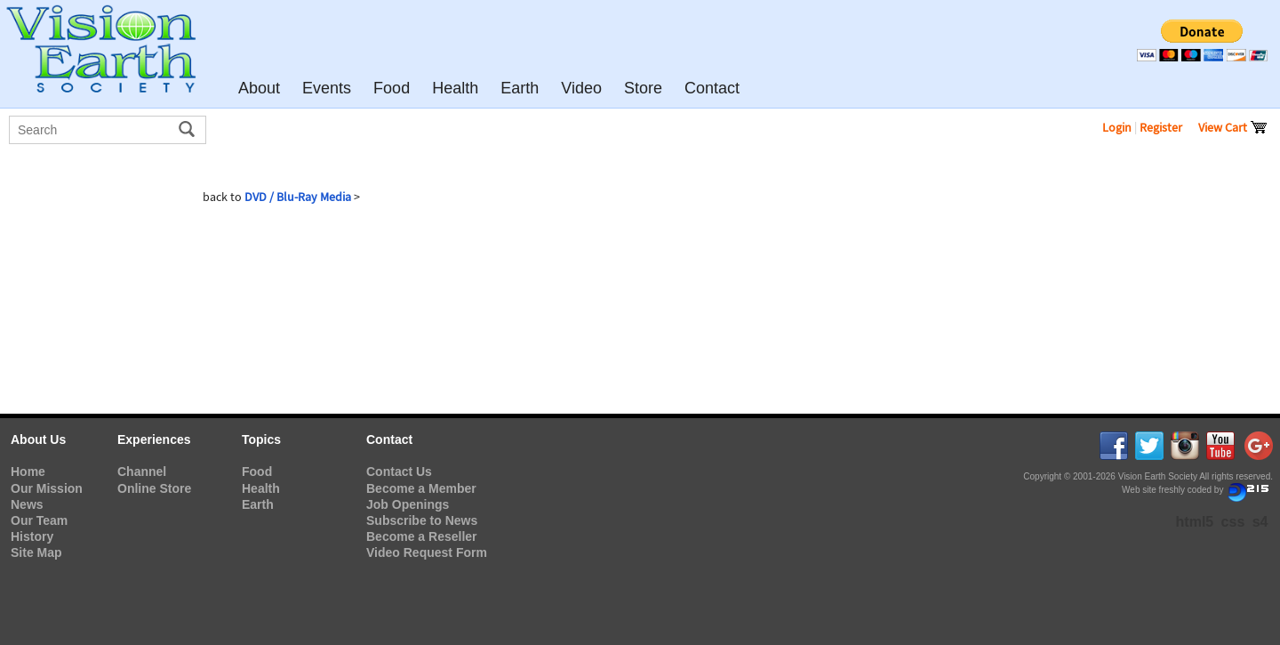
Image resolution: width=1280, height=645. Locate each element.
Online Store (154, 488)
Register (1161, 127)
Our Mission (47, 488)
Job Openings (407, 504)
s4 (1260, 521)
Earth (258, 504)
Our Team (39, 520)
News (27, 504)
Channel (141, 471)
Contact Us (399, 471)
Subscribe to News (421, 520)
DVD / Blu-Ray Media (297, 197)
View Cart (1233, 127)
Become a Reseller (421, 536)
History (32, 536)
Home (28, 471)
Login (1117, 127)
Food (257, 471)
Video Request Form (426, 552)
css (1233, 521)
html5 (1195, 521)
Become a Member (421, 488)
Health (261, 488)
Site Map (36, 552)
